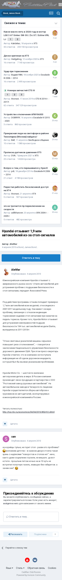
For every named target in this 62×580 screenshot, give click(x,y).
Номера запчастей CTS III (21, 90)
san (13, 436)
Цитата (14, 424)
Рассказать (15, 534)
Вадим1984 (16, 74)
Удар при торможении (16, 71)
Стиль (20, 568)
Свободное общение (38, 140)
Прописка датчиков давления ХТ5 (22, 152)
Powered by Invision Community (31, 575)
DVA (13, 155)
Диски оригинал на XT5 (16, 55)
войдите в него (11, 503)
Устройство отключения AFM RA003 (23, 114)
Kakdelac (15, 43)
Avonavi (15, 98)
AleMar (13, 244)
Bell (13, 140)
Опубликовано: (26, 274)
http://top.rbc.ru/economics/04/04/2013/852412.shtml (29, 412)
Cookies (52, 568)
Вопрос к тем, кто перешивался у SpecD (26, 168)
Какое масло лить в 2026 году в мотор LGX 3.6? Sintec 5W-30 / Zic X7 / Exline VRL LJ (26, 35)
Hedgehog (16, 59)
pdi (12, 171)
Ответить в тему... (17, 516)
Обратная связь (36, 568)
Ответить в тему (31, 258)
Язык (9, 568)
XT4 (34, 193)
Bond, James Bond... (28, 247)
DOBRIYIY (15, 117)
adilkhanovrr (17, 212)
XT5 (35, 43)
